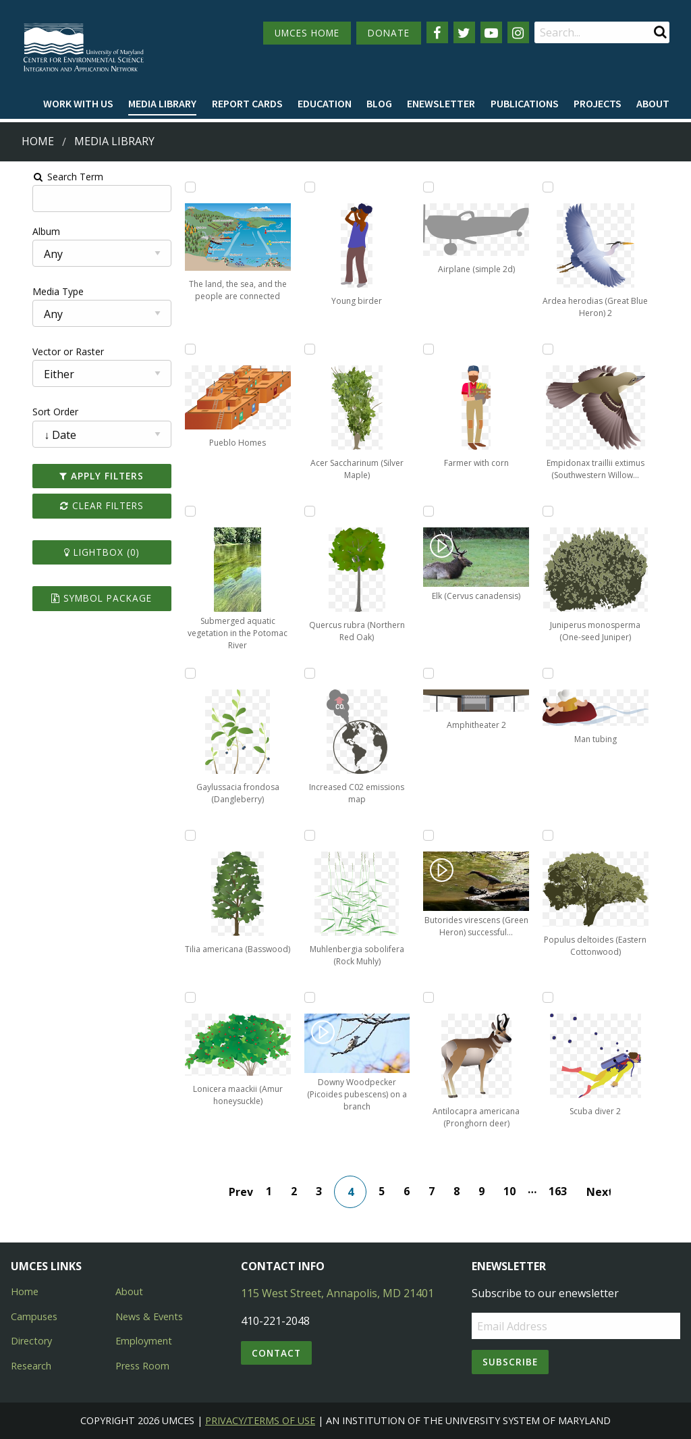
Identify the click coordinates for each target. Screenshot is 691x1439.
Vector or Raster (44, 351)
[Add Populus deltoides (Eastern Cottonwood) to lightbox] (562, 835)
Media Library (162, 103)
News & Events (149, 1316)
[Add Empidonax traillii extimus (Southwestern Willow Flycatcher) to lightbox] (562, 349)
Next (604, 1191)
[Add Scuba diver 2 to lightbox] (562, 997)
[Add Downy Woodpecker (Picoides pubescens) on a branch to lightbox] (305, 997)
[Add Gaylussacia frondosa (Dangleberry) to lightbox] (176, 673)
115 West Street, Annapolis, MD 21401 (337, 1293)
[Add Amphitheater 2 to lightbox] (434, 673)
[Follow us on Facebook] (437, 32)
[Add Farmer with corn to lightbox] (434, 349)
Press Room (142, 1365)
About (652, 103)
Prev (246, 1191)
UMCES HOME (307, 32)
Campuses (34, 1316)
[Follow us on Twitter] (464, 32)
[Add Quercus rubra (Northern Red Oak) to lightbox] (305, 511)
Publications (525, 103)
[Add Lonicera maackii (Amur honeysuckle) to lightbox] (176, 997)
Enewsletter (441, 103)
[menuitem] (78, 104)
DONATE (389, 32)
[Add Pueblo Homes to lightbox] (176, 349)
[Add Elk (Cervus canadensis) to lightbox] (434, 511)
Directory (31, 1340)
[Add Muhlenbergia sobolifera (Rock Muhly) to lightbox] (305, 835)
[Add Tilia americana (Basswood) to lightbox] (176, 835)
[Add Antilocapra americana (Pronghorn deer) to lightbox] (434, 997)
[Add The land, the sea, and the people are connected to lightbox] (176, 187)
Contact (276, 1352)
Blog (379, 103)
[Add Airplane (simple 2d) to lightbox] (434, 187)
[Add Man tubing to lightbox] (562, 673)
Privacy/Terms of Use (260, 1420)
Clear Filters (83, 505)
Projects (597, 103)
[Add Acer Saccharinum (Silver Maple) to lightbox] (305, 349)
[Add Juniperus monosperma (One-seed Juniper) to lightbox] (562, 511)
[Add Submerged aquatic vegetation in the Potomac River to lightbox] (176, 511)
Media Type (34, 291)
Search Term (44, 176)
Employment (143, 1340)
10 (515, 1191)
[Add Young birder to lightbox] (305, 187)
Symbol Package (83, 598)
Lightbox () (83, 552)
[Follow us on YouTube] (491, 32)
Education (325, 103)
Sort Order (32, 411)
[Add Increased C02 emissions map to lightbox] (305, 673)
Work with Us (78, 103)
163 (563, 1191)
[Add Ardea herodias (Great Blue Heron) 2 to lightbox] (562, 187)
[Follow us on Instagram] (518, 32)
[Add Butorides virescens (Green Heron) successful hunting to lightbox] (434, 835)
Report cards (247, 103)
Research (31, 1365)
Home (38, 141)
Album (22, 231)
